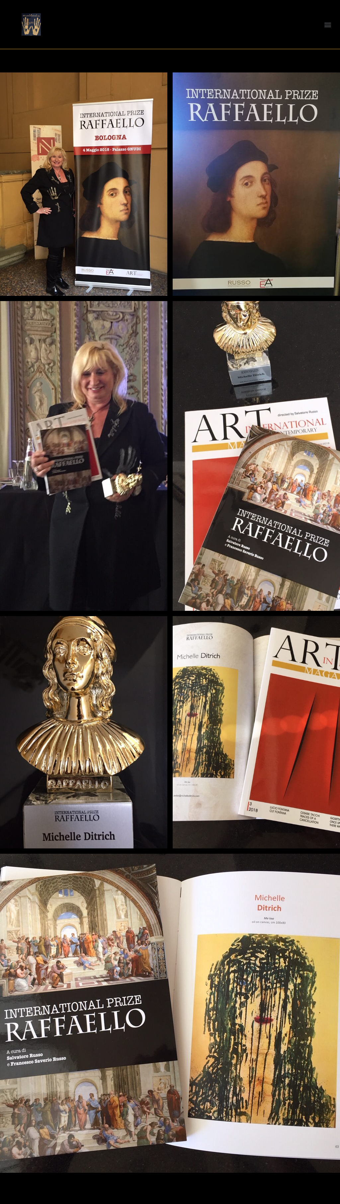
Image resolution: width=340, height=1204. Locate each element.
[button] (327, 24)
